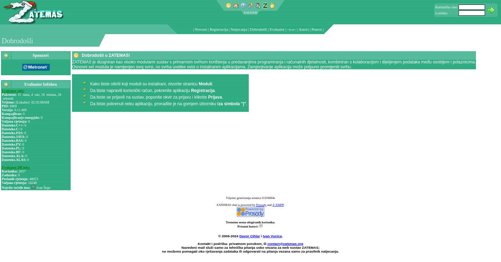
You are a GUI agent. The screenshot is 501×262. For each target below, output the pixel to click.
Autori (304, 29)
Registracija (219, 29)
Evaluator (277, 29)
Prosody (261, 205)
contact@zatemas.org (285, 244)
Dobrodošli (258, 29)
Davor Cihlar (249, 236)
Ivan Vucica (272, 236)
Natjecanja (239, 29)
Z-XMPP (278, 205)
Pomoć (316, 29)
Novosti (201, 29)
